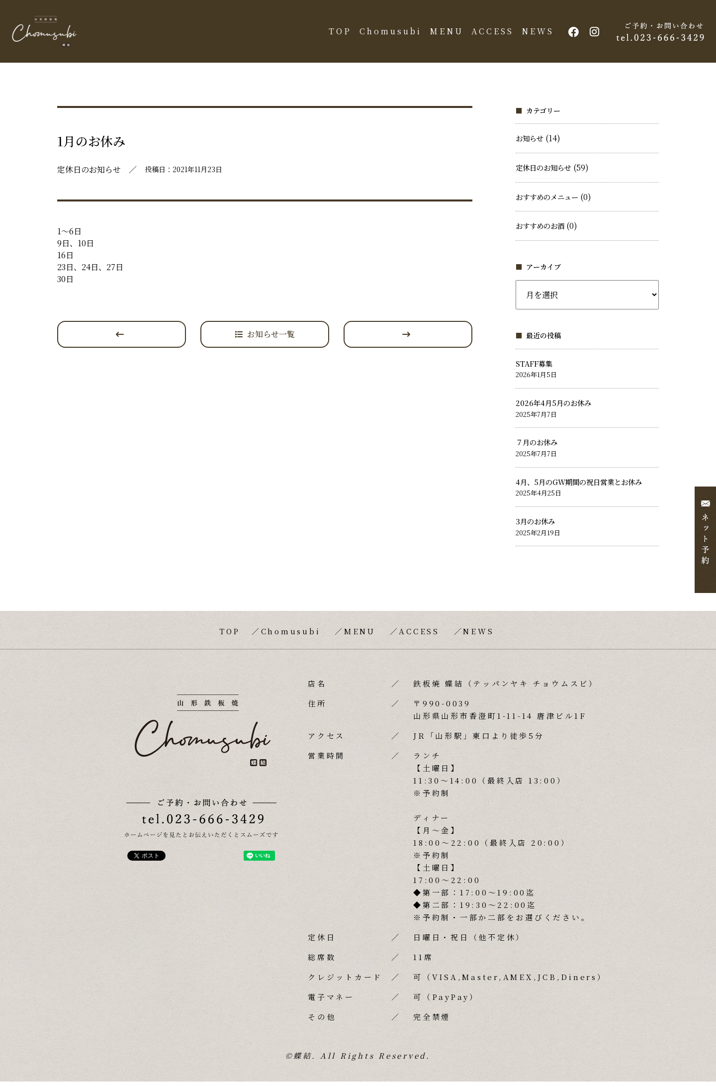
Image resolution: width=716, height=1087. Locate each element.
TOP (337, 34)
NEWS (535, 34)
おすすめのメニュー (547, 202)
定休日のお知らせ (543, 173)
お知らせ (529, 144)
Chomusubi (388, 34)
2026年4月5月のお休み (553, 408)
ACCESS (490, 34)
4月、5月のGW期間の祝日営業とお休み (579, 487)
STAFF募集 (534, 369)
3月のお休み (535, 526)
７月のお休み (536, 448)
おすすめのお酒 (540, 231)
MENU (444, 34)
